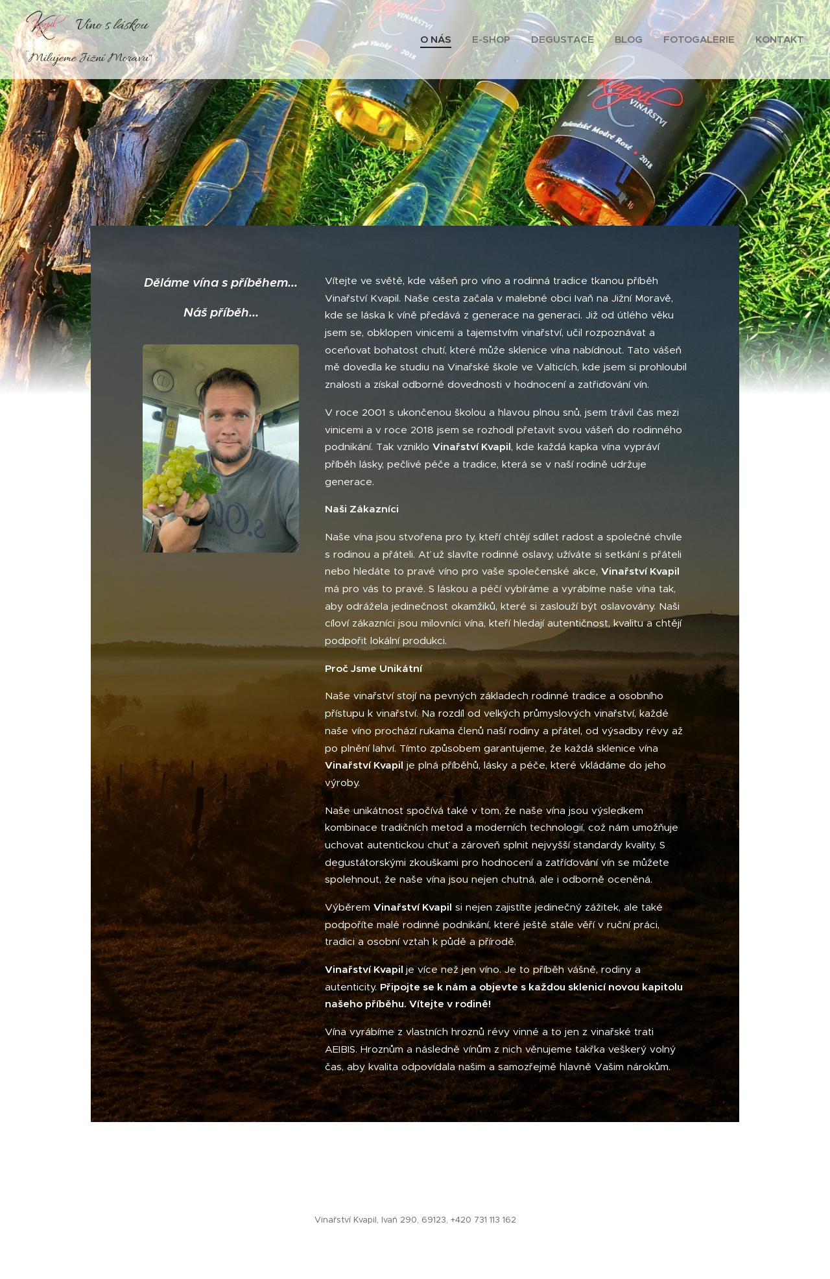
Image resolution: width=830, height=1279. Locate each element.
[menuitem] (439, 39)
